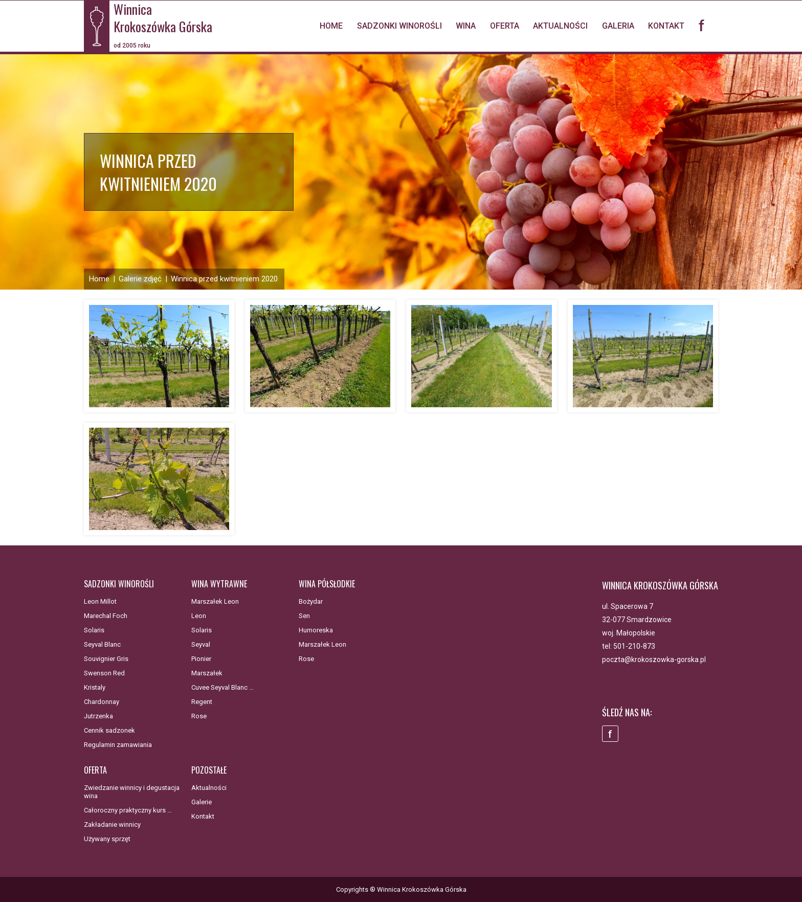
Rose (199, 716)
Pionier (201, 659)
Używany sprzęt (107, 839)
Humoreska (316, 630)
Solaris (94, 630)
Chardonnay (101, 702)
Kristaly (94, 687)
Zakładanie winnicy (112, 824)
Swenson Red (104, 673)
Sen (304, 616)
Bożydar (311, 601)
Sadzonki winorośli (399, 26)
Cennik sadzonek (109, 730)
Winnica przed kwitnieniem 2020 (224, 278)
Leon (198, 616)
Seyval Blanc (102, 644)
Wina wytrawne (219, 584)
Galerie (201, 802)
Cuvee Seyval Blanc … (222, 687)
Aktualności (560, 26)
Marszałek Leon (215, 601)
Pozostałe (209, 770)
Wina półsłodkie (327, 584)
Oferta (504, 26)
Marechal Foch (105, 616)
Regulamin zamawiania (118, 745)
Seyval (200, 644)
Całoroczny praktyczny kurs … (128, 810)
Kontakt (666, 26)
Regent (201, 702)
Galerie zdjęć (140, 278)
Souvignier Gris (106, 659)
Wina (466, 26)
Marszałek (206, 673)
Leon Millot (100, 601)
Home (331, 26)
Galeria (618, 26)
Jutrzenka (98, 716)
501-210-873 (634, 646)
